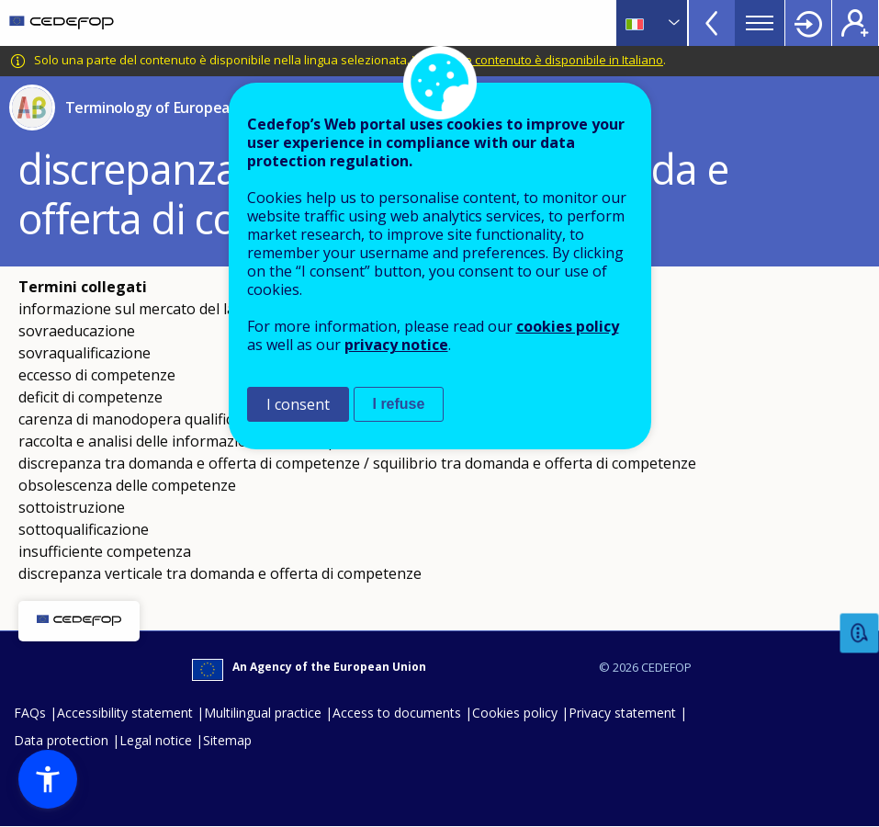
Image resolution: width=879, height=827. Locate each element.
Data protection (61, 740)
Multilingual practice (262, 712)
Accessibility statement (125, 712)
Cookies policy (515, 712)
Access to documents (396, 712)
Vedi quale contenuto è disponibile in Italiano (537, 59)
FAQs (30, 712)
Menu (759, 23)
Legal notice (155, 740)
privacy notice (396, 344)
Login (808, 23)
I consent (298, 404)
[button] (47, 779)
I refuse (399, 404)
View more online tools (712, 23)
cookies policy (567, 326)
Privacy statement (622, 712)
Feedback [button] (859, 633)
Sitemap (227, 740)
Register (855, 23)
